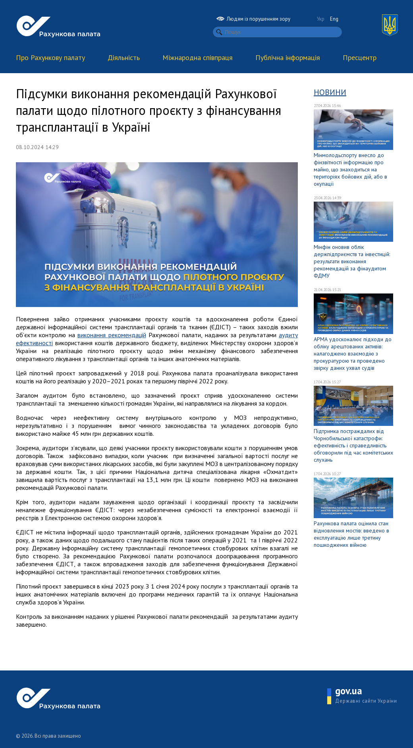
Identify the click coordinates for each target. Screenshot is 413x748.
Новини (330, 92)
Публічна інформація (287, 57)
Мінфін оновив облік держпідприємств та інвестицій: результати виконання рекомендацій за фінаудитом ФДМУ (352, 261)
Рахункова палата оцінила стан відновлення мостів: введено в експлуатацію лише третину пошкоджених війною (351, 534)
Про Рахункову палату (50, 57)
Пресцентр (359, 57)
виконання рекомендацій (111, 335)
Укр (320, 19)
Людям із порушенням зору (253, 19)
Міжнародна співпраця (197, 57)
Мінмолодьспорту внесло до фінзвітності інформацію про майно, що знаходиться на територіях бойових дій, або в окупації (350, 169)
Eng (334, 19)
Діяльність (124, 57)
